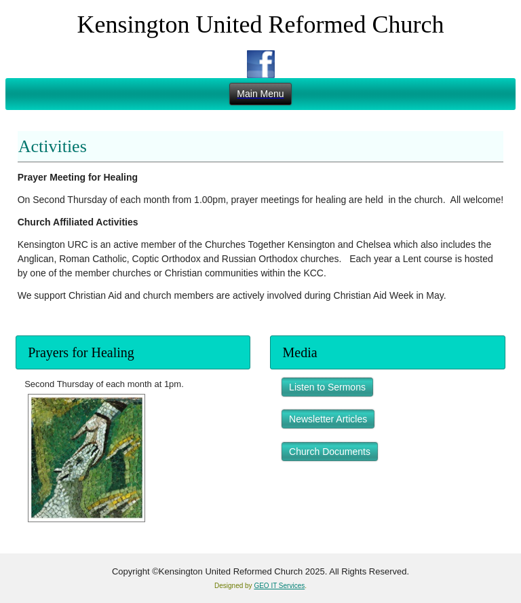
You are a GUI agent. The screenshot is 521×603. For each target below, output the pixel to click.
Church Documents (329, 451)
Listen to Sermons (327, 387)
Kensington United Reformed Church (260, 24)
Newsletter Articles (328, 419)
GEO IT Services (279, 585)
